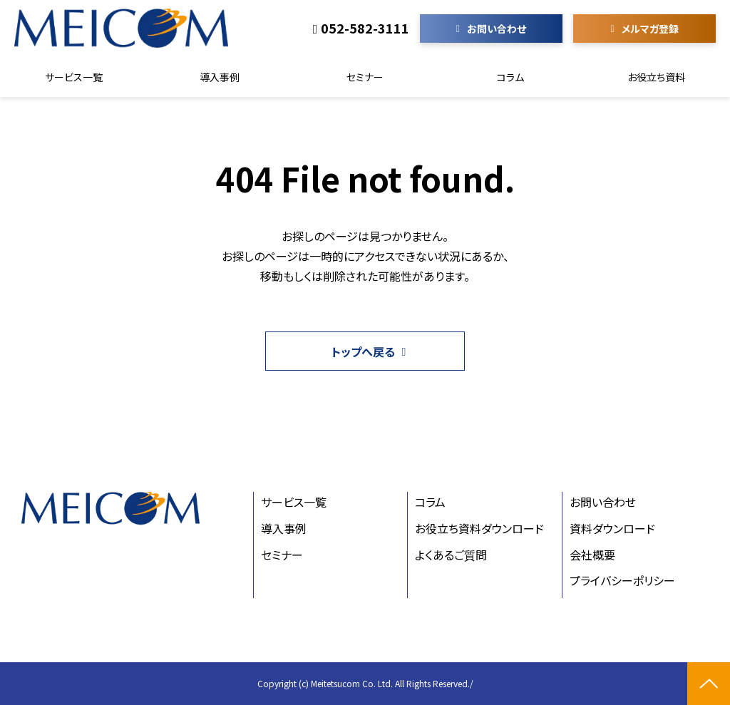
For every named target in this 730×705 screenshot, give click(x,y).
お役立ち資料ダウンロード (479, 528)
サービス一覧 (74, 77)
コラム (510, 77)
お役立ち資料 (656, 77)
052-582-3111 (365, 28)
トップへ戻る (363, 351)
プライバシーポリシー (622, 580)
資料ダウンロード (612, 528)
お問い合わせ (496, 28)
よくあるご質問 (451, 554)
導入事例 (220, 77)
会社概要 (592, 554)
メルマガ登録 (650, 28)
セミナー (365, 77)
